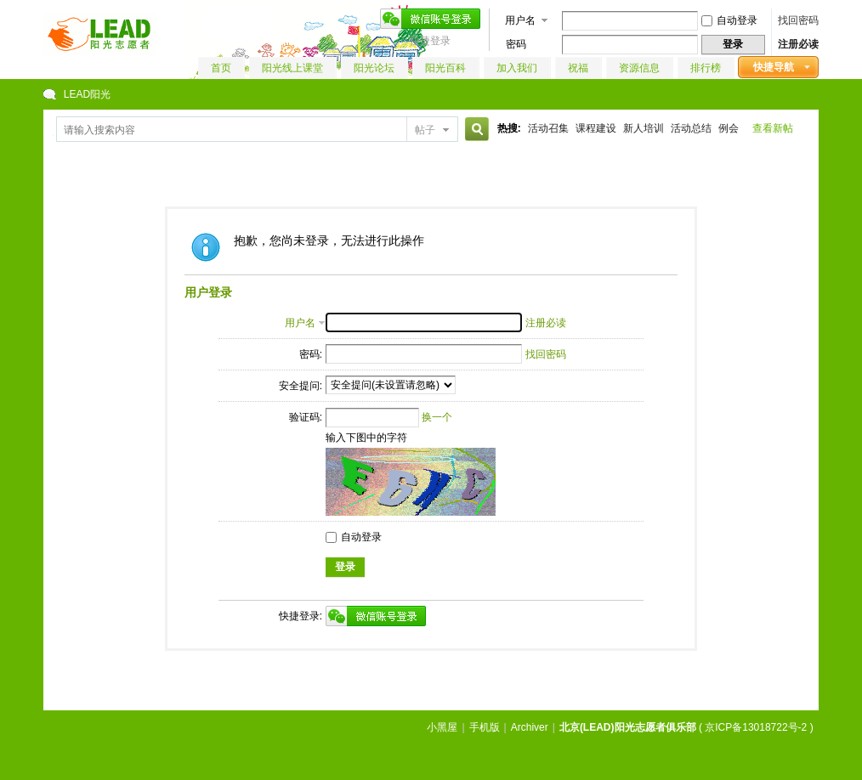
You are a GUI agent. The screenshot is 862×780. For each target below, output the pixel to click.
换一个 (437, 417)
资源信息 (639, 68)
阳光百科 (445, 68)
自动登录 (729, 20)
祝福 (578, 68)
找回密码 (798, 20)
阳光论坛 (374, 68)
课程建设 (596, 128)
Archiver (529, 727)
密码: (310, 354)
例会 (728, 128)
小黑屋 (442, 727)
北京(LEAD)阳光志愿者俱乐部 (627, 727)
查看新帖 (772, 128)
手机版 (484, 727)
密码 (516, 44)
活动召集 (548, 128)
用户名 (520, 20)
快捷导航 (773, 67)
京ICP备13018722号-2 (756, 727)
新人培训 (643, 128)
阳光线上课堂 (292, 68)
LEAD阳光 (87, 94)
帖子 (425, 130)
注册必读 (798, 44)
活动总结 (691, 128)
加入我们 (516, 68)
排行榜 (705, 68)
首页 (221, 68)
